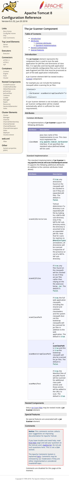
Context (6, 71)
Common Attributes (43, 43)
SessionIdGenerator (10, 106)
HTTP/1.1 (6, 60)
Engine (5, 73)
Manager (6, 100)
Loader (5, 97)
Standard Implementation (46, 45)
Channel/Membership (11, 122)
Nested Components (39, 48)
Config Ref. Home (9, 33)
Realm (5, 102)
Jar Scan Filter (37, 409)
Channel (6, 119)
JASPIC (5, 150)
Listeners (6, 95)
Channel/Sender (9, 124)
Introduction (36, 38)
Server (5, 44)
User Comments (9, 38)
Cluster (5, 78)
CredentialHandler (9, 87)
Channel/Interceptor (10, 128)
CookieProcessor (9, 85)
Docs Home (7, 31)
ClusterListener (8, 135)
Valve (5, 108)
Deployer (6, 132)
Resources (7, 104)
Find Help (32, 444)
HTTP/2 (5, 62)
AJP (4, 64)
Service (5, 47)
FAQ (4, 35)
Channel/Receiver (9, 126)
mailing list (47, 447)
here (39, 458)
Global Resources (9, 89)
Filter (5, 141)
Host (5, 76)
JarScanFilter (7, 93)
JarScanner (7, 91)
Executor (6, 53)
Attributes (35, 41)
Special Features (37, 50)
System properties (9, 148)
